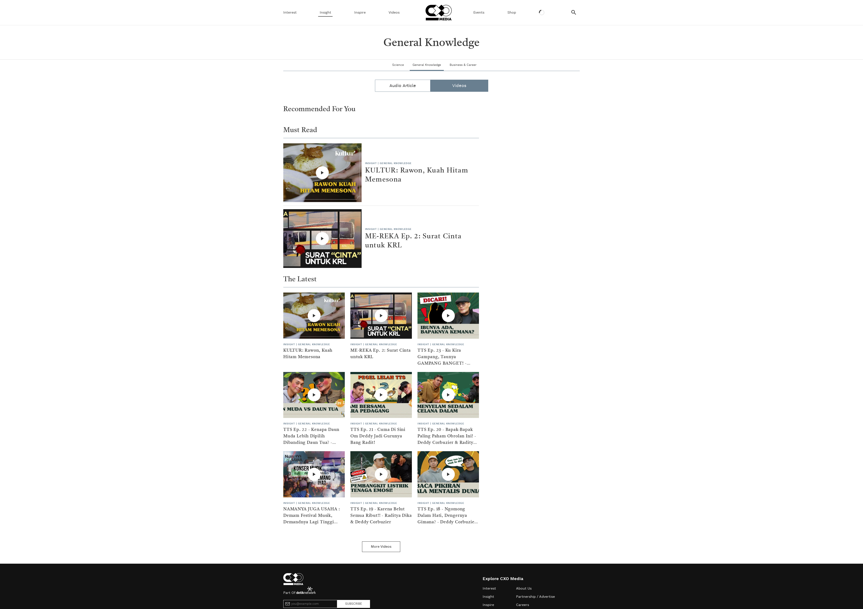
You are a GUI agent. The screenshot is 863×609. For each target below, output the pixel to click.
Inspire (360, 12)
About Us (524, 588)
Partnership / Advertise (535, 596)
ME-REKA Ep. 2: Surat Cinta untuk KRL (413, 241)
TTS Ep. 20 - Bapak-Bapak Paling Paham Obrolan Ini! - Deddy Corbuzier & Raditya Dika (446, 439)
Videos (394, 12)
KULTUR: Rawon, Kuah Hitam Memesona (416, 175)
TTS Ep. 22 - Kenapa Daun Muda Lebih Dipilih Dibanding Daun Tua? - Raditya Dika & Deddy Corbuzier (311, 443)
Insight (325, 12)
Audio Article (402, 86)
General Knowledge (427, 64)
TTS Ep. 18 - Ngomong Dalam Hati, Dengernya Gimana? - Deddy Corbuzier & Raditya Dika (446, 519)
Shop (511, 12)
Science (398, 64)
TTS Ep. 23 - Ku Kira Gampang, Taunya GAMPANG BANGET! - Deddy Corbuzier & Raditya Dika (446, 363)
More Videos (381, 546)
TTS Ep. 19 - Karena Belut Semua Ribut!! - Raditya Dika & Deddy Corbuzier (381, 515)
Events (478, 12)
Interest (290, 12)
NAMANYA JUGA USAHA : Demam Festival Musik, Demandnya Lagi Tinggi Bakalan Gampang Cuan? (311, 519)
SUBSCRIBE (353, 603)
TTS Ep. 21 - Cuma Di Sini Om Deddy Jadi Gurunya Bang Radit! (377, 436)
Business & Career (463, 64)
